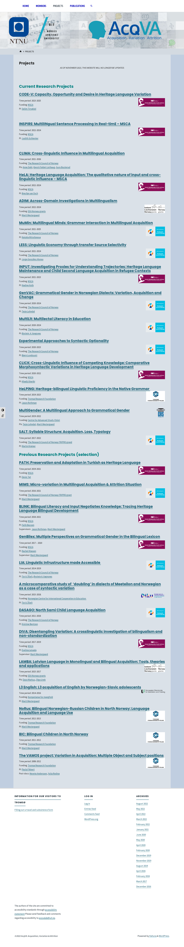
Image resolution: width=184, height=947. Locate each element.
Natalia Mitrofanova (31, 237)
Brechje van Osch (30, 193)
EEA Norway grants (37, 211)
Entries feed (90, 808)
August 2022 (142, 803)
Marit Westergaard (31, 215)
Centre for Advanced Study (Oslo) (44, 420)
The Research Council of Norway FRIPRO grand (50, 442)
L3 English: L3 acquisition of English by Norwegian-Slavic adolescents (80, 687)
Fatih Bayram (28, 525)
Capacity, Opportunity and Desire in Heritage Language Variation (93, 94)
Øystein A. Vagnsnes (43, 576)
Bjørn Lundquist (29, 355)
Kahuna (153, 936)
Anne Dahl (27, 167)
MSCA (30, 104)
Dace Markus (29, 679)
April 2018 (140, 871)
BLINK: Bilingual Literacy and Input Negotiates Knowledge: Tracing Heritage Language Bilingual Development (86, 508)
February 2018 (143, 876)
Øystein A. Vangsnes (31, 333)
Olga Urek (41, 679)
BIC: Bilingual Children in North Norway (53, 734)
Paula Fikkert (28, 769)
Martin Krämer (29, 446)
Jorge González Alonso (32, 259)
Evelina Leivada (29, 650)
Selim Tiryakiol (29, 108)
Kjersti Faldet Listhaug (44, 167)
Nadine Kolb (28, 285)
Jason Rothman (29, 402)
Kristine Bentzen (30, 624)
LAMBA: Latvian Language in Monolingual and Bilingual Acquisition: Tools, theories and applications (92, 663)
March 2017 (141, 881)
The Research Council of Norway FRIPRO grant (50, 494)
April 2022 (140, 814)
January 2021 (142, 829)
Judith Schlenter (30, 138)
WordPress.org (91, 819)
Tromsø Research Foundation (42, 398)
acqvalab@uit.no (47, 917)
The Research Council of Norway (43, 163)
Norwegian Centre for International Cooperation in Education (57, 598)
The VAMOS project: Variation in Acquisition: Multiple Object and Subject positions (91, 755)
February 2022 (143, 824)
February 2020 (143, 850)
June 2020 (141, 834)
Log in (87, 803)
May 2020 (140, 839)
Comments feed (92, 814)
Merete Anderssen (38, 773)
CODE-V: (27, 94)
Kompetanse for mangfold (40, 697)
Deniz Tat (26, 477)
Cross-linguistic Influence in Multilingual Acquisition (78, 153)
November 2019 (143, 860)
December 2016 (143, 886)
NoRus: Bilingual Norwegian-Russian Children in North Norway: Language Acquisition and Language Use (84, 710)
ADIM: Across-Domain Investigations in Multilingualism (68, 200)
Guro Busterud (63, 167)
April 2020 (140, 845)
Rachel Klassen (29, 551)
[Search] (91, 6)
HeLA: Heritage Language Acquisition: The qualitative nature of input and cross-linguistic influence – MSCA (90, 176)
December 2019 (143, 855)
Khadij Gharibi (28, 381)
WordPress (164, 936)
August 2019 (142, 865)
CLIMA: (25, 153)
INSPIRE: (26, 123)
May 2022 (140, 808)
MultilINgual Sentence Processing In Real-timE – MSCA (82, 123)
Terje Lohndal (28, 311)
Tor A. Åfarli (27, 576)
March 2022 (141, 819)
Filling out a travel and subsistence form (34, 809)
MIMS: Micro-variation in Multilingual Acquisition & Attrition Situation (80, 484)
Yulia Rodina (54, 773)
